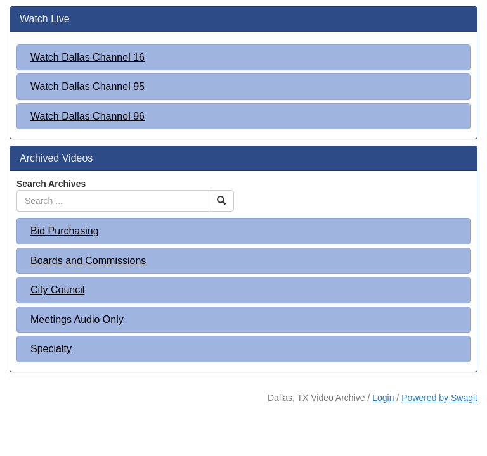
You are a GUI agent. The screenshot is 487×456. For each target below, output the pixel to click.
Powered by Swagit (439, 398)
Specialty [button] (51, 348)
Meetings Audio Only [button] (77, 319)
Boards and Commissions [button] (88, 260)
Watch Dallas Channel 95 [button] (87, 86)
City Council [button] (57, 289)
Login (383, 398)
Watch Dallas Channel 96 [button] (87, 116)
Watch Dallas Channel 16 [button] (87, 57)
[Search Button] (221, 201)
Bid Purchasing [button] (64, 230)
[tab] (243, 57)
